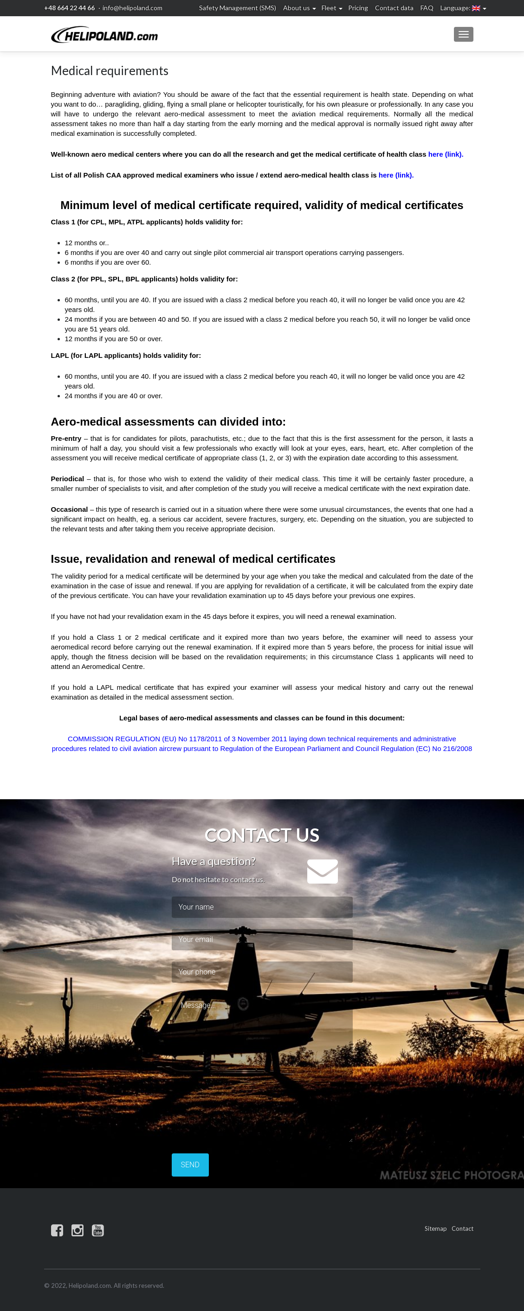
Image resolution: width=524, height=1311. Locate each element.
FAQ (426, 8)
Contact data (394, 8)
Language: (460, 8)
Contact (462, 1228)
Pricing (358, 8)
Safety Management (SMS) (237, 8)
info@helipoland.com (132, 8)
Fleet (329, 8)
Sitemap (436, 1228)
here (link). (446, 154)
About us (296, 8)
